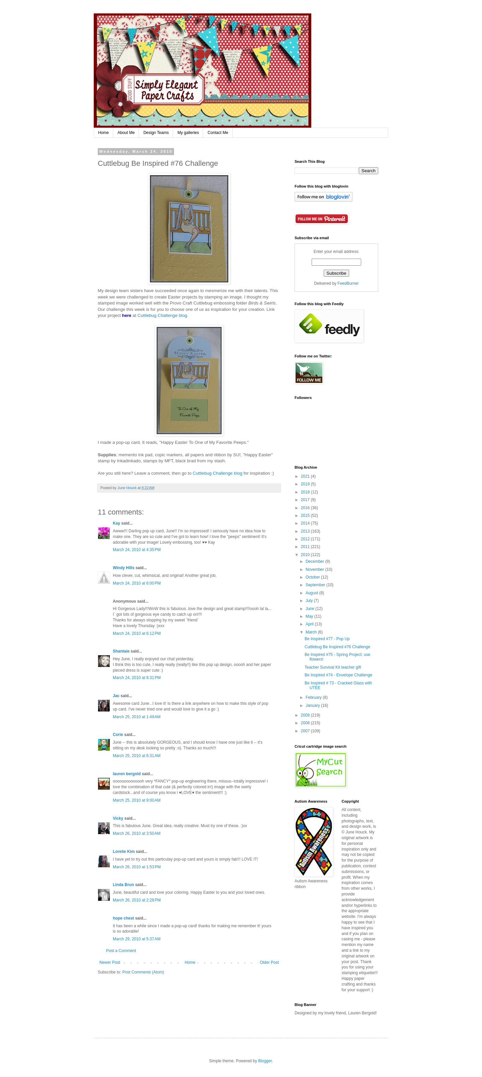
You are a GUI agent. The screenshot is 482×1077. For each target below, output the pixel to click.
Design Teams (156, 132)
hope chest (123, 918)
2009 (306, 715)
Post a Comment (121, 950)
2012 (306, 539)
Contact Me (218, 132)
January (313, 705)
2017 (306, 499)
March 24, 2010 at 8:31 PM (137, 677)
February (314, 697)
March (312, 632)
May (310, 616)
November (315, 569)
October (313, 577)
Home (103, 132)
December (315, 561)
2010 (306, 554)
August (312, 593)
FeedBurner (347, 283)
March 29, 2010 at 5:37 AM (136, 939)
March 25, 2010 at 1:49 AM (136, 717)
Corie (118, 734)
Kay (116, 523)
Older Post (269, 962)
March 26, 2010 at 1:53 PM (137, 867)
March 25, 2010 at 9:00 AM (136, 800)
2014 (306, 523)
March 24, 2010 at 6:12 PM (137, 633)
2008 (306, 723)
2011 (306, 546)
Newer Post (109, 962)
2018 (306, 492)
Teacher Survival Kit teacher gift (333, 667)
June (310, 608)
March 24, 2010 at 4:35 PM (137, 549)
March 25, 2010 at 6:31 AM (136, 755)
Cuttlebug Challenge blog (162, 315)
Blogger (265, 1061)
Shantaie (121, 651)
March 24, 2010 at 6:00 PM (137, 583)
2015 (306, 515)
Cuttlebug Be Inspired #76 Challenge (337, 647)
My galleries (188, 132)
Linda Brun (123, 884)
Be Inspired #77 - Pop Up (327, 638)
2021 (306, 476)
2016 (306, 508)
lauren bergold (127, 773)
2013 (306, 531)
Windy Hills (124, 567)
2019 (306, 484)
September (316, 585)
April (310, 624)
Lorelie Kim (124, 851)
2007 (306, 731)
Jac (116, 695)
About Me (126, 132)
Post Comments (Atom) (143, 972)
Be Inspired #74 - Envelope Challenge (338, 675)
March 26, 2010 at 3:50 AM (136, 833)
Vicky (118, 818)
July (310, 600)
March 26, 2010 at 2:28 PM (137, 900)
